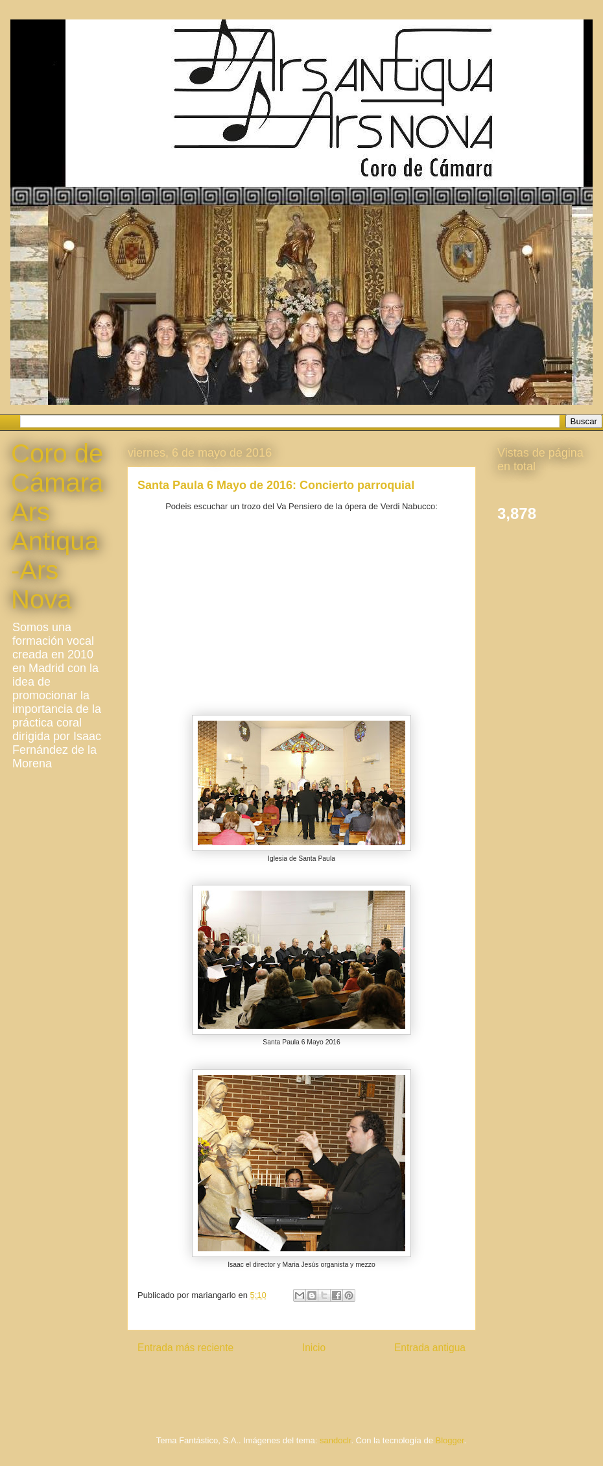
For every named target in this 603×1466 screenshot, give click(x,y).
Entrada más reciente (185, 1347)
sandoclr (335, 1440)
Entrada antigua (430, 1347)
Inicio (313, 1347)
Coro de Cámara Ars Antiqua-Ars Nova (57, 526)
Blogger (449, 1440)
